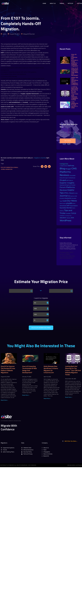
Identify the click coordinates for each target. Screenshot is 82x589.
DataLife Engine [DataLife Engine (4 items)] (64, 177)
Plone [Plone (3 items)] (73, 203)
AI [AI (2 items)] (60, 165)
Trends (61, 3)
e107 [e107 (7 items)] (67, 180)
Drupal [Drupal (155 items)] (63, 180)
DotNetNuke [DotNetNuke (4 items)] (72, 177)
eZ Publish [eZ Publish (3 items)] (72, 185)
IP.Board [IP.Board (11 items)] (71, 193)
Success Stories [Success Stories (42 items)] (66, 208)
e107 (2, 167)
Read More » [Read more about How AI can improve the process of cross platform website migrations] (4, 400)
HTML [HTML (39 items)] (66, 193)
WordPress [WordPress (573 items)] (65, 220)
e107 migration (8, 167)
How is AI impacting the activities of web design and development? (29, 369)
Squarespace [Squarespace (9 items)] (74, 205)
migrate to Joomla (40, 158)
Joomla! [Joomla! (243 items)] (64, 196)
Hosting (79, 3)
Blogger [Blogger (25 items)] (68, 169)
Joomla (15, 167)
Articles (70, 3)
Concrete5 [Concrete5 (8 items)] (72, 175)
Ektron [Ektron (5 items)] (71, 180)
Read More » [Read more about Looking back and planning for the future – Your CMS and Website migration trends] (68, 397)
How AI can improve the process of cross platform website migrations (8, 369)
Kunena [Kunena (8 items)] (62, 198)
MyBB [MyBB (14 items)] (64, 201)
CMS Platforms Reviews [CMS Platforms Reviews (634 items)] (68, 171)
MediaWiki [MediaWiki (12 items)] (68, 198)
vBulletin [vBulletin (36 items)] (63, 218)
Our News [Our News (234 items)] (72, 200)
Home (43, 3)
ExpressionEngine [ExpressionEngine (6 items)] (65, 185)
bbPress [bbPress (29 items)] (71, 166)
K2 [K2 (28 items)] (69, 196)
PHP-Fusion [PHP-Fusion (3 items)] (63, 203)
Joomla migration (6, 169)
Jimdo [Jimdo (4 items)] (76, 193)
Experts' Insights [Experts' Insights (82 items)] (67, 183)
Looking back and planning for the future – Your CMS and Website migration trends (73, 370)
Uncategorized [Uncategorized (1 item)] (68, 215)
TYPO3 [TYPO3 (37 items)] (73, 213)
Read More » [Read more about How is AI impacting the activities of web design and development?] (25, 395)
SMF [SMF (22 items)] (68, 205)
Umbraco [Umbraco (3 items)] (62, 215)
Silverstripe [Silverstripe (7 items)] (63, 205)
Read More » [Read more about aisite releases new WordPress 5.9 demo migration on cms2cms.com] (47, 398)
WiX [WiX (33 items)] (72, 218)
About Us (52, 3)
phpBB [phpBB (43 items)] (69, 203)
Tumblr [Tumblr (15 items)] (68, 213)
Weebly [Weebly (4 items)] (69, 217)
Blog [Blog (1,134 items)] (62, 168)
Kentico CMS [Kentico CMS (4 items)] (73, 196)
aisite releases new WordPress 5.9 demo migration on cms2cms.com (51, 369)
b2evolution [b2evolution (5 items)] (64, 165)
